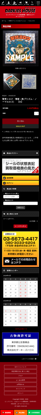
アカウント (9, 3)
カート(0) (26, 3)
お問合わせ (20, 384)
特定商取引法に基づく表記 (21, 371)
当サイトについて (20, 367)
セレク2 (32, 21)
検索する (20, 207)
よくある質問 (20, 380)
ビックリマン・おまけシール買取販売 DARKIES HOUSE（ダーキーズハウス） (20, 403)
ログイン (20, 3)
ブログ (3, 3)
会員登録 (14, 3)
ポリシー (20, 393)
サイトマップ (20, 389)
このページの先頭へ (29, 359)
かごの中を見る (20, 226)
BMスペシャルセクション (17, 21)
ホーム (4, 21)
